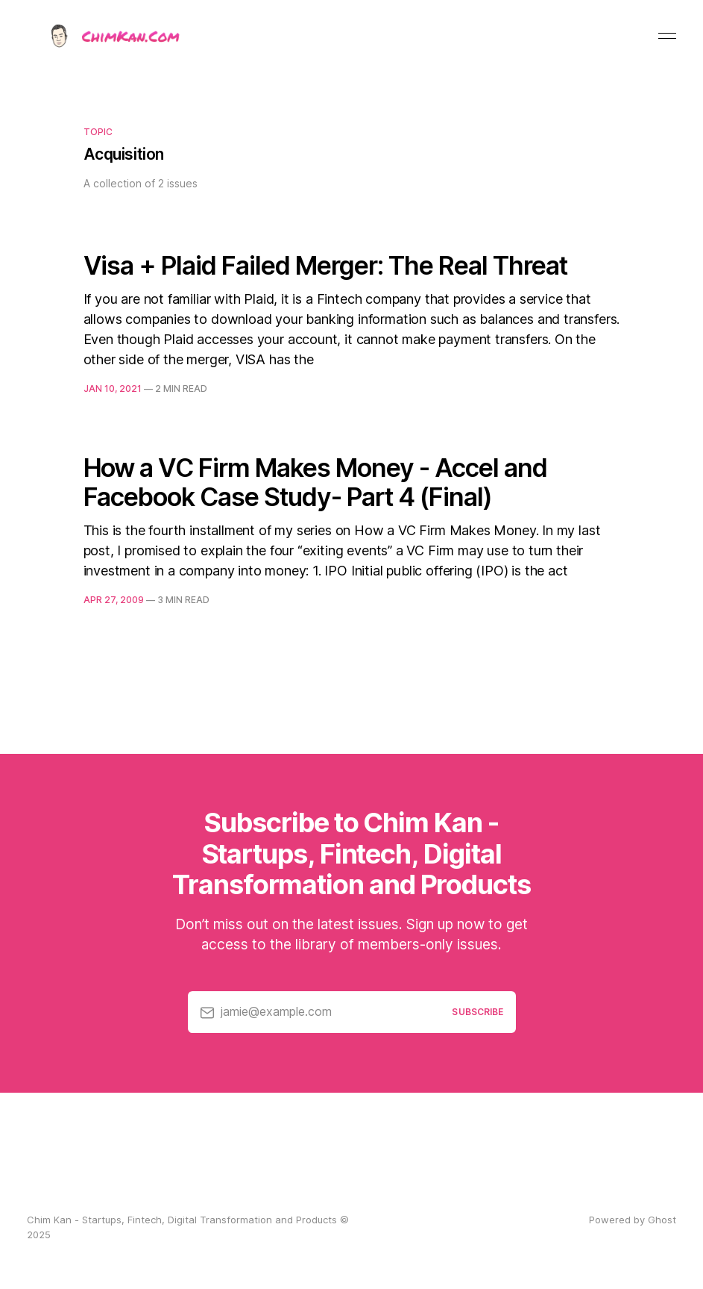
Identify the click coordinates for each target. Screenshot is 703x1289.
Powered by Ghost (632, 1220)
